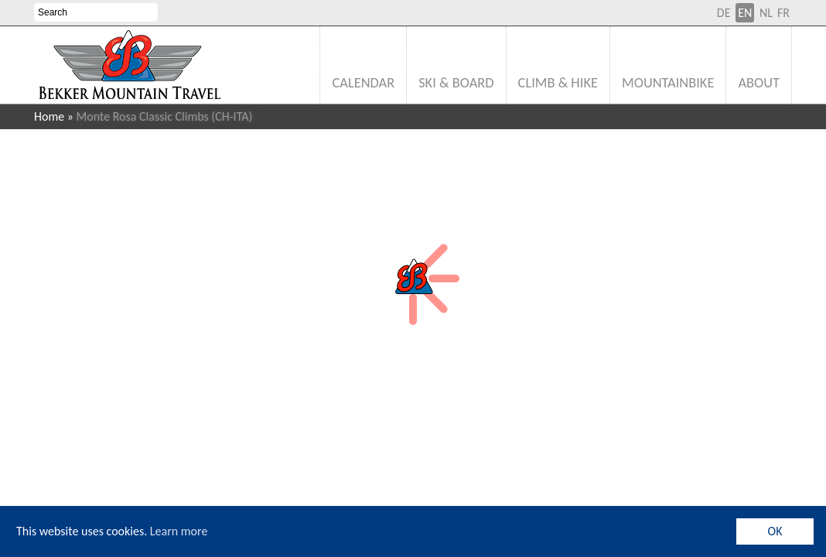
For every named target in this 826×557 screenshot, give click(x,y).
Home (49, 116)
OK (775, 531)
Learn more (179, 531)
